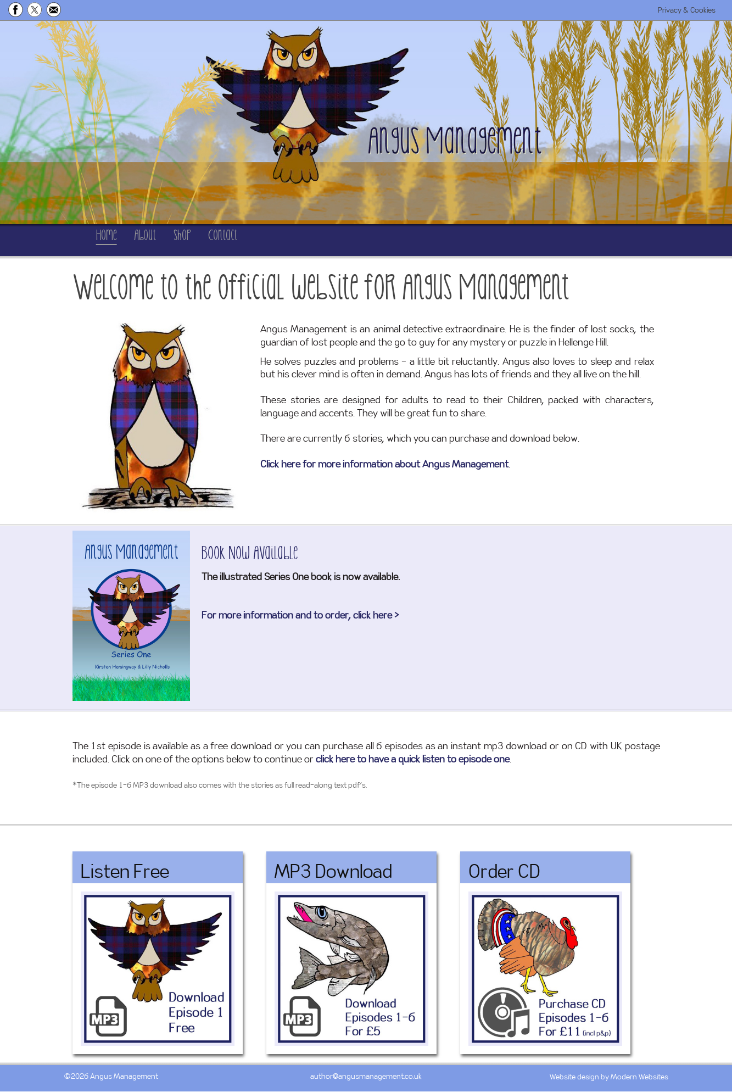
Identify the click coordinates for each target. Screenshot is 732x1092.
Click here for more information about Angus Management (384, 465)
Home (115, 240)
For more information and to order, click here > (300, 616)
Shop (243, 240)
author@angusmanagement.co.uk (366, 1077)
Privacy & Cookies (687, 10)
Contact (310, 240)
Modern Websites (639, 1078)
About (180, 240)
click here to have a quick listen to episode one (413, 760)
